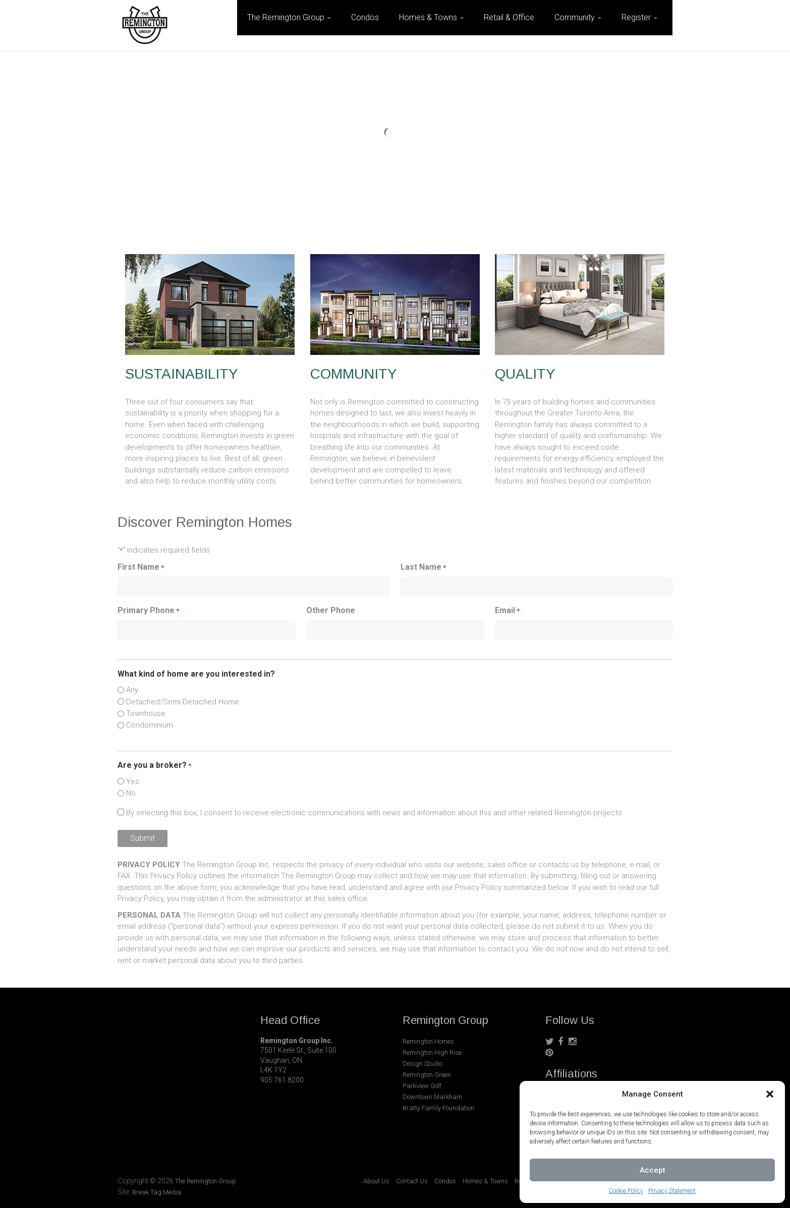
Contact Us (412, 1181)
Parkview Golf (422, 1086)
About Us (376, 1181)
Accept (652, 1170)
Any (132, 689)
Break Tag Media (156, 1192)
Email (507, 611)
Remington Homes (428, 1041)
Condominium (149, 725)
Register (636, 17)
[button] (770, 1094)
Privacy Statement (672, 1190)
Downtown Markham (432, 1097)
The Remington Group (285, 17)
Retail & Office (509, 17)
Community (574, 17)
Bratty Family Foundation (438, 1108)
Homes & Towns (428, 17)
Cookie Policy (626, 1190)
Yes (132, 781)
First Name (141, 567)
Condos (365, 17)
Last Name (423, 567)
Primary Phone (148, 611)
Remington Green (427, 1074)
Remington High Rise (432, 1052)
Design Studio (422, 1063)
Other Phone (330, 610)
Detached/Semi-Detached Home (182, 701)
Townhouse (145, 713)
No (131, 793)
